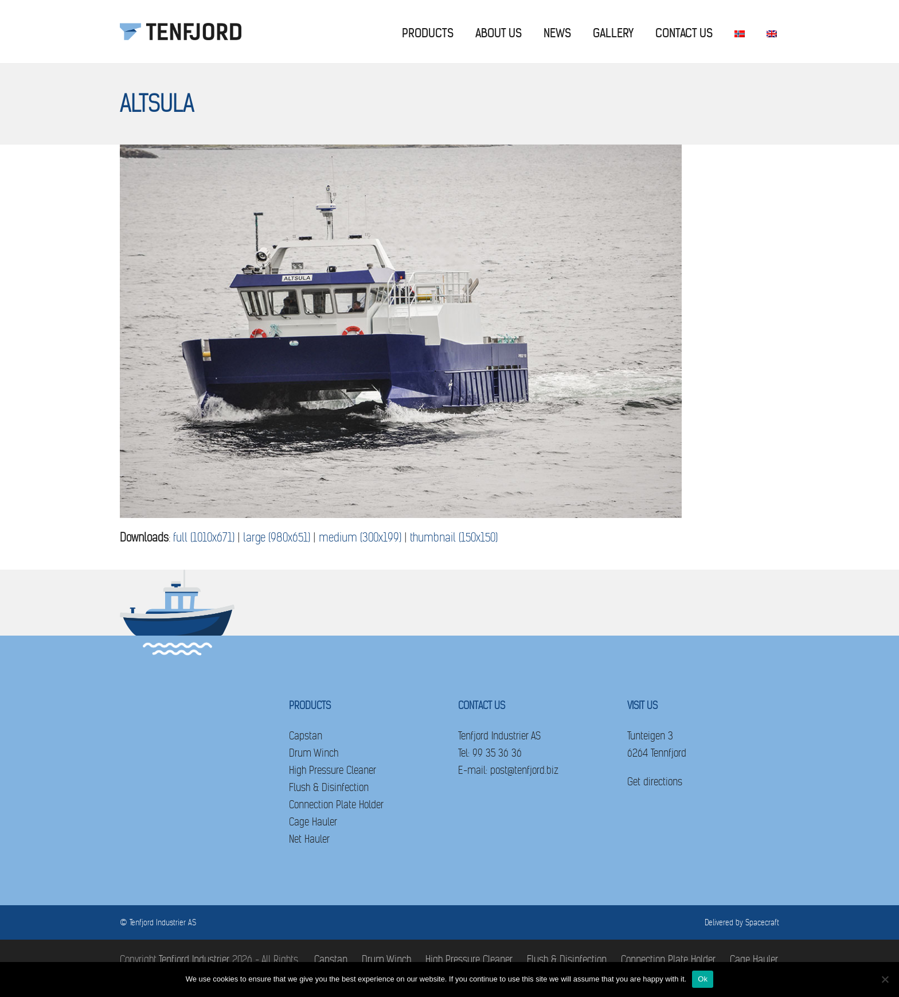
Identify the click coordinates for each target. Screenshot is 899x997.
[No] (884, 979)
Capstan (305, 735)
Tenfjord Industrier (194, 959)
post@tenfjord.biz (524, 770)
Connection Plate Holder (336, 804)
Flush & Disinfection (329, 787)
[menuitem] (740, 31)
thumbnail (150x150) (454, 538)
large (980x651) (276, 538)
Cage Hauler (313, 821)
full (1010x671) (203, 538)
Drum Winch (313, 753)
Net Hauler (309, 839)
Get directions (654, 781)
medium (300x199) (360, 538)
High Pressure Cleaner (332, 770)
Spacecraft (762, 922)
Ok (703, 979)
